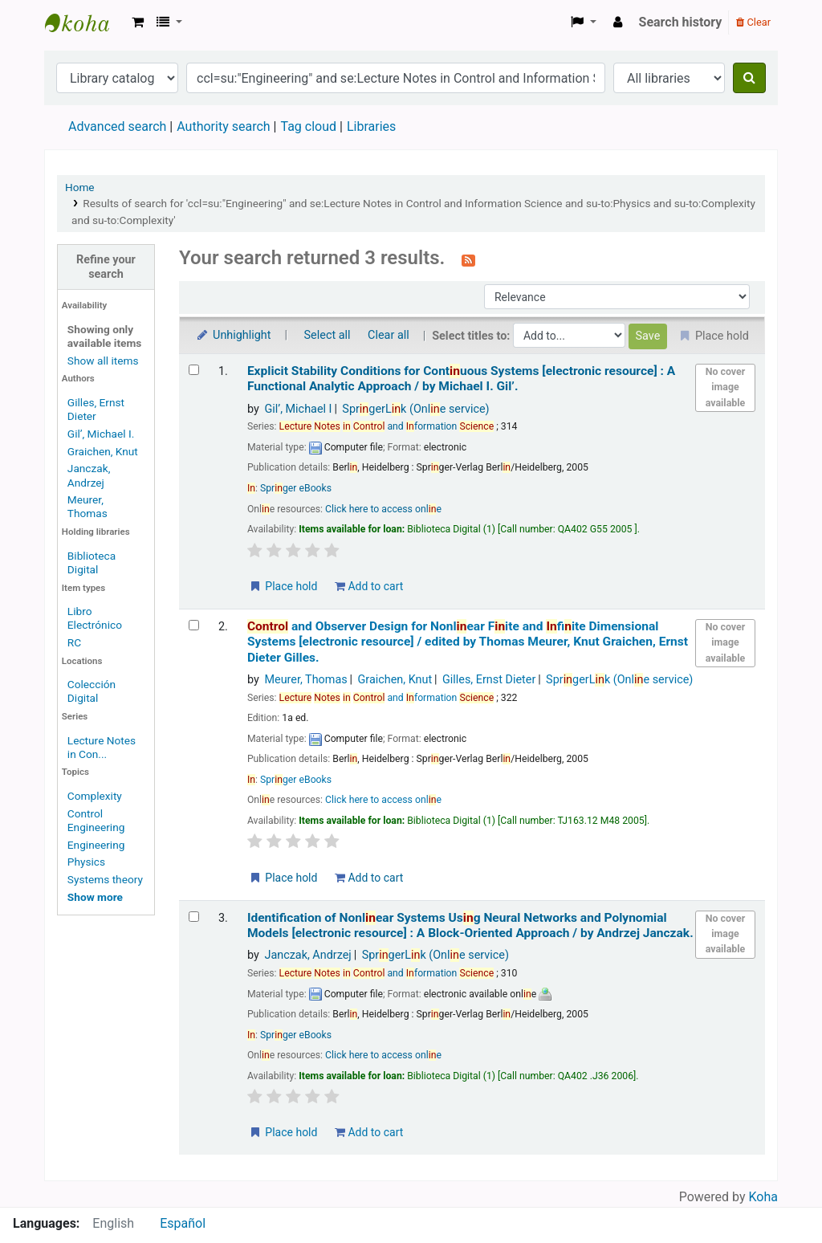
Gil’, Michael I (298, 409)
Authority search (223, 126)
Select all (327, 335)
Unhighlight (233, 335)
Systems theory (105, 879)
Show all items (103, 360)
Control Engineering (96, 820)
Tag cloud (308, 126)
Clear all (388, 335)
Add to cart (369, 586)
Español (183, 1223)
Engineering (96, 844)
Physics (86, 861)
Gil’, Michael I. (100, 433)
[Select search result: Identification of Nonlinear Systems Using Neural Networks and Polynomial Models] (194, 916)
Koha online (85, 22)
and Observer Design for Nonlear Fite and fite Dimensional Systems (467, 642)
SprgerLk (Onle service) (415, 409)
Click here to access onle (383, 509)
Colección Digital (91, 691)
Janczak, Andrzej (89, 475)
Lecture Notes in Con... (101, 747)
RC (74, 642)
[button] (137, 22)
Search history (680, 22)
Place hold (283, 586)
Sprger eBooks (296, 488)
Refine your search (106, 266)
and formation (386, 426)
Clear (753, 22)
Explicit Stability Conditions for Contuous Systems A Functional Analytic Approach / (461, 378)
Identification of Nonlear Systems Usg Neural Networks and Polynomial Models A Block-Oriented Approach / (470, 925)
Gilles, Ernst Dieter (95, 409)
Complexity (94, 795)
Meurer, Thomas (87, 506)
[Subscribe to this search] (468, 259)
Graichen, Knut (102, 451)
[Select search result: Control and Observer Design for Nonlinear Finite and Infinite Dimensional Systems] (194, 625)
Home (80, 187)
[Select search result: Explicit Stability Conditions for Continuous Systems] (194, 370)
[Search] (749, 78)
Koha (763, 1196)
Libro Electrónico (94, 618)
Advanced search (117, 126)
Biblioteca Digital (91, 562)
